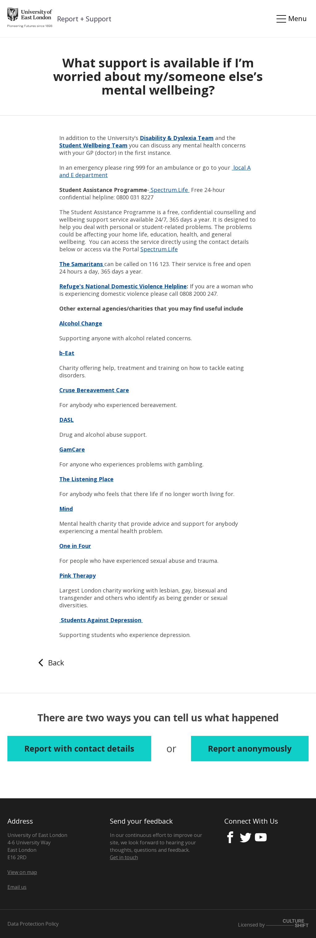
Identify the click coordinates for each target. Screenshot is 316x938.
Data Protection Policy (33, 923)
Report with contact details (79, 748)
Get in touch (124, 857)
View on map (22, 872)
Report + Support (84, 18)
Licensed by (273, 923)
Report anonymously (250, 748)
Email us (17, 887)
